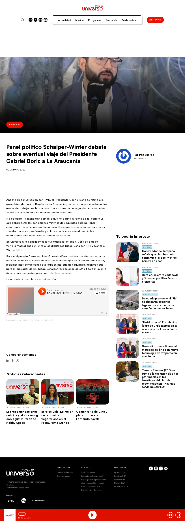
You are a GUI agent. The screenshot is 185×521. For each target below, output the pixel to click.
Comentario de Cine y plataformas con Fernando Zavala (91, 415)
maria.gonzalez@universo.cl (93, 479)
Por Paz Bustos (144, 155)
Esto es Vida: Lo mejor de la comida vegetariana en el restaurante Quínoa (57, 417)
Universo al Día (150, 294)
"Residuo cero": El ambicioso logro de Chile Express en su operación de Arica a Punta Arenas (160, 327)
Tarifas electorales (65, 473)
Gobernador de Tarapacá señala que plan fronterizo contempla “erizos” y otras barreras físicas (159, 256)
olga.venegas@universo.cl (92, 483)
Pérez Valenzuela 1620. (91, 486)
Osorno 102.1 (119, 483)
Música (79, 20)
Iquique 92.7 (119, 473)
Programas (94, 20)
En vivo (22, 514)
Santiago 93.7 (120, 476)
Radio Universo (13, 320)
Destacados (128, 20)
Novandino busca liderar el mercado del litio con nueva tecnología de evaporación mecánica (160, 351)
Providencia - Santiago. (91, 490)
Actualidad (64, 20)
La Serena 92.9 (121, 486)
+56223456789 (88, 473)
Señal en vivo (155, 19)
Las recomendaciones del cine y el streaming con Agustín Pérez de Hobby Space (22, 417)
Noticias (146, 247)
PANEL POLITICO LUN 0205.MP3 (38, 320)
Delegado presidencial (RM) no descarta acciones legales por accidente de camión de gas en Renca (159, 303)
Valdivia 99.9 (120, 479)
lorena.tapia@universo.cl (92, 476)
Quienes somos (63, 476)
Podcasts (111, 20)
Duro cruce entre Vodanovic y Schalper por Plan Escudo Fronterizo (160, 278)
